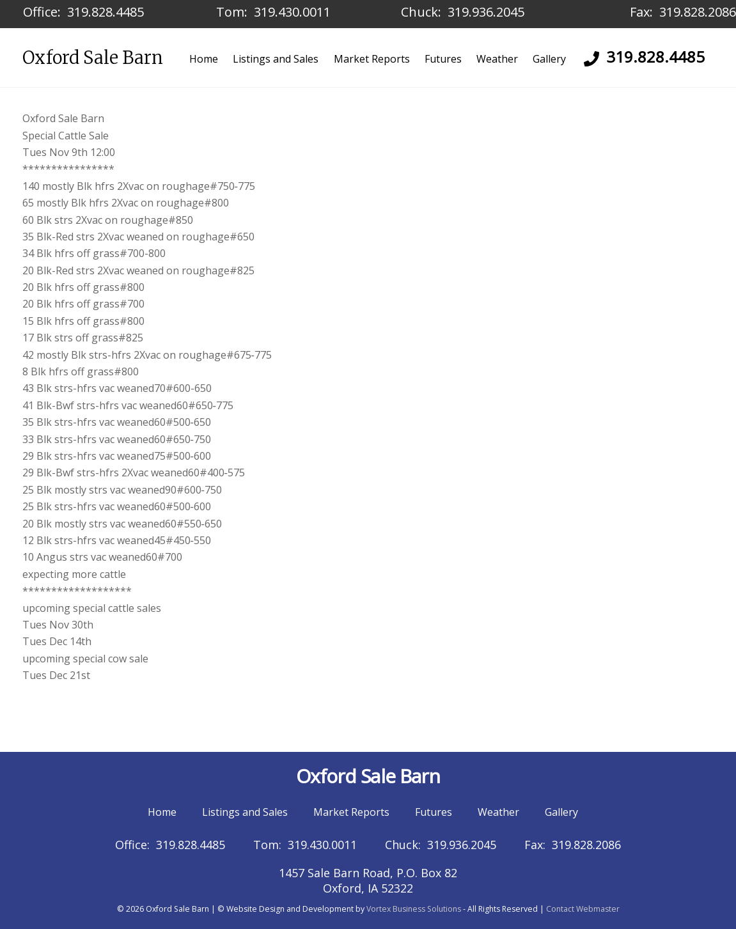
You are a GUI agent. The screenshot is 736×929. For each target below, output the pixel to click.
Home (203, 59)
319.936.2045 (486, 11)
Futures (443, 59)
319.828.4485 (105, 11)
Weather (497, 59)
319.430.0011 (292, 11)
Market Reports (372, 59)
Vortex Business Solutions (413, 908)
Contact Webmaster (583, 908)
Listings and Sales (275, 59)
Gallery (549, 59)
